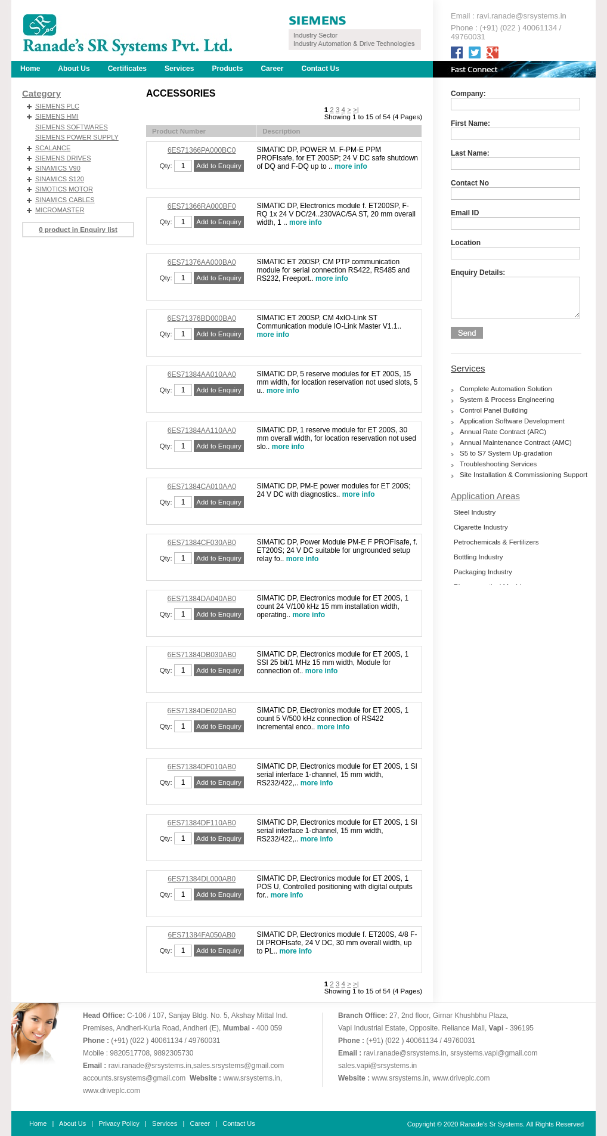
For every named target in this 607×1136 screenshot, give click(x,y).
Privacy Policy (118, 1123)
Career (272, 68)
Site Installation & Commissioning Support (523, 474)
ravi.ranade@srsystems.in (150, 1065)
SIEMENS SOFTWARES (71, 127)
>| (356, 109)
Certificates (127, 68)
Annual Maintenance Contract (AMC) (516, 442)
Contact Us (320, 68)
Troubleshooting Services (498, 464)
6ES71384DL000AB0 (202, 879)
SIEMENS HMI (57, 116)
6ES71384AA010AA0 (202, 374)
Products (227, 68)
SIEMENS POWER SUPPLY (77, 137)
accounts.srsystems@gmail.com (134, 1078)
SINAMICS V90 (57, 168)
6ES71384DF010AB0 (202, 767)
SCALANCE (52, 147)
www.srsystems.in (251, 1078)
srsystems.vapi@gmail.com (493, 1053)
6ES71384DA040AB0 (201, 599)
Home (30, 68)
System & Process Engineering (507, 399)
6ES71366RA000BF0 (202, 206)
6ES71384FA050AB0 (201, 935)
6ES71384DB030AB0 (201, 655)
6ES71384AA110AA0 (202, 430)
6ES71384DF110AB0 (202, 823)
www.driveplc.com (111, 1091)
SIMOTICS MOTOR (64, 189)
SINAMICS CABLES (65, 199)
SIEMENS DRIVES (63, 158)
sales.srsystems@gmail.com (238, 1065)
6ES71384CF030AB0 (202, 542)
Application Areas (485, 496)
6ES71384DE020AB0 (201, 711)
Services (468, 368)
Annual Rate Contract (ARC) (503, 431)
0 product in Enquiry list (78, 229)
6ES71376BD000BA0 (201, 318)
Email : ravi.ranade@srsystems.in (508, 15)
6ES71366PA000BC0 (202, 150)
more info (351, 166)
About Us (73, 68)
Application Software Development (512, 421)
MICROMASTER (60, 209)
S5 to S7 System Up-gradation (506, 453)
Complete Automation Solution (506, 388)
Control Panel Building (494, 410)
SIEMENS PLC (57, 106)
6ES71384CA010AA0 (201, 486)
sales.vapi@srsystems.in (377, 1065)
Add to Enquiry (218, 165)
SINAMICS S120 (59, 178)
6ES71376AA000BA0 (202, 262)
